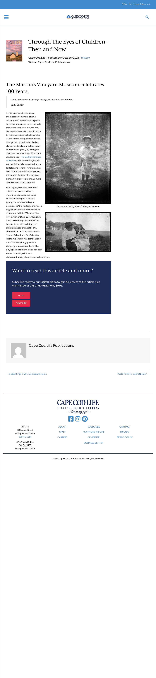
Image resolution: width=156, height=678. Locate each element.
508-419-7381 (25, 437)
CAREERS (62, 437)
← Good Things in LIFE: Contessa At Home (26, 374)
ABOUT (62, 426)
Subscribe (127, 4)
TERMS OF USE (125, 437)
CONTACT (124, 426)
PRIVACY (124, 432)
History (85, 57)
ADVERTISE (93, 437)
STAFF (62, 432)
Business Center (93, 443)
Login (136, 4)
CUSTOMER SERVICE (94, 432)
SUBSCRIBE (94, 426)
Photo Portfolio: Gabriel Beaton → (133, 374)
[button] (21, 295)
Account (146, 4)
